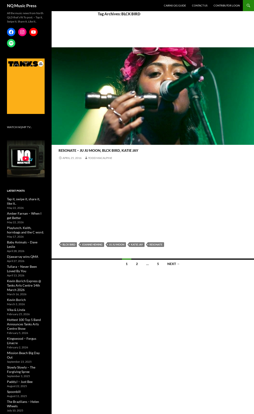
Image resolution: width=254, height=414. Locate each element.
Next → (173, 264)
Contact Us (200, 5)
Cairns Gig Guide (175, 5)
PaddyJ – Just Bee (17, 354)
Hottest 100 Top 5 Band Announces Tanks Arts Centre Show (25, 307)
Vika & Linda (14, 293)
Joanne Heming (92, 244)
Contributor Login (227, 5)
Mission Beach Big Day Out (23, 331)
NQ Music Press (21, 5)
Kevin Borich (15, 283)
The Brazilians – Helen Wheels (25, 374)
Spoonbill (13, 364)
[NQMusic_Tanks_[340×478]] (26, 86)
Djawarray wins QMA (20, 246)
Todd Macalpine (100, 158)
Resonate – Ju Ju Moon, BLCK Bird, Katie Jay (144, 149)
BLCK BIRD (69, 244)
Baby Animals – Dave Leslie (23, 236)
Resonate (66, 141)
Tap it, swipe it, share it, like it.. (25, 199)
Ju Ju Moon (116, 244)
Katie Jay (137, 244)
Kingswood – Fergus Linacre (24, 321)
